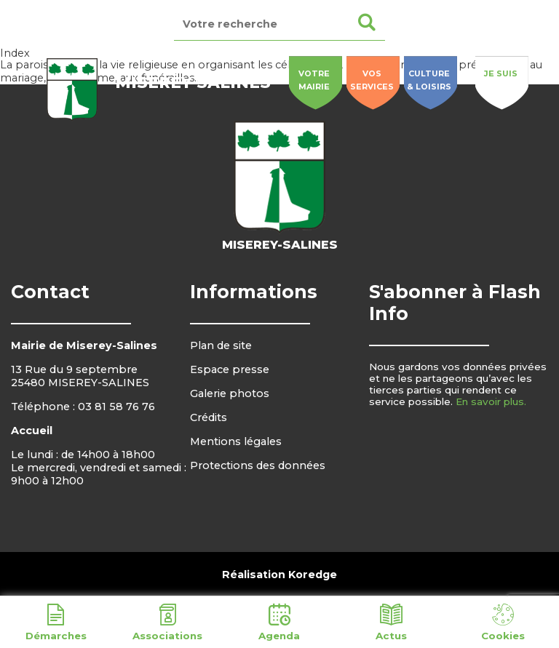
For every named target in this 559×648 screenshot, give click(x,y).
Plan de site (221, 345)
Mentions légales (236, 441)
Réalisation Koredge (279, 574)
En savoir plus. (491, 401)
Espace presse (229, 369)
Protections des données (257, 465)
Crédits (208, 417)
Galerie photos (229, 393)
